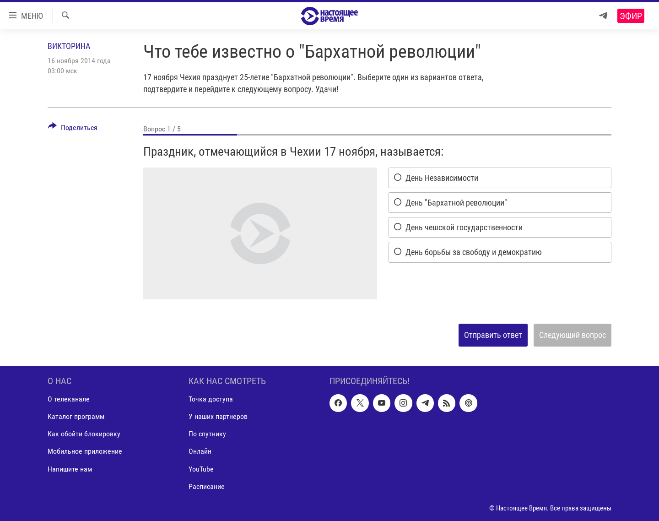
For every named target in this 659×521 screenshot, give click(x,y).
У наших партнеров (218, 416)
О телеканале (69, 399)
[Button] (72, 129)
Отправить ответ (493, 335)
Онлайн (200, 451)
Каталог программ (76, 416)
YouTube (201, 468)
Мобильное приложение (85, 451)
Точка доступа (211, 399)
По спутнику (207, 433)
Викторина (69, 46)
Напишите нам (70, 468)
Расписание (207, 486)
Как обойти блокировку (84, 433)
